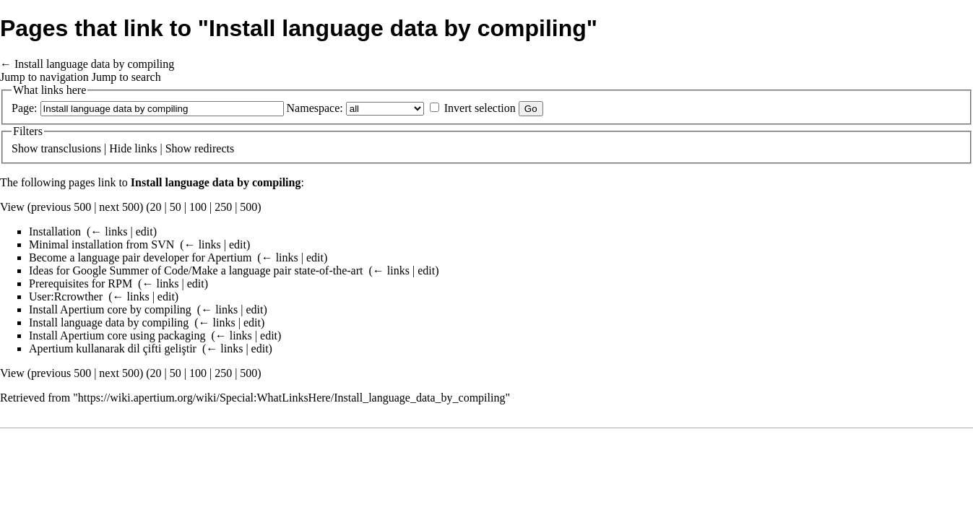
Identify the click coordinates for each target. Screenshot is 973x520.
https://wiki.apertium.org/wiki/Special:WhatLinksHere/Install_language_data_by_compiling (292, 397)
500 (248, 207)
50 (175, 207)
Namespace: (315, 108)
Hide (120, 148)
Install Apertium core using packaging (117, 335)
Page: (25, 108)
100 (198, 207)
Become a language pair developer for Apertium (140, 257)
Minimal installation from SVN (101, 244)
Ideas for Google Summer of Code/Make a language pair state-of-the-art (196, 270)
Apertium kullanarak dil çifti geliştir (112, 348)
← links (108, 231)
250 (223, 207)
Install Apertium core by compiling (110, 309)
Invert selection (480, 108)
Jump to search (126, 77)
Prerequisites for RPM (80, 283)
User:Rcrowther (66, 296)
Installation (55, 231)
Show (25, 148)
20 (156, 207)
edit (144, 231)
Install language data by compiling (94, 64)
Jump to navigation (44, 77)
